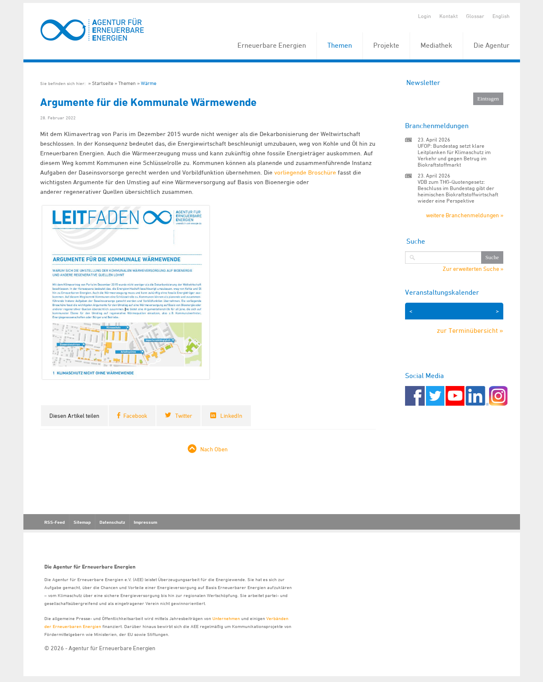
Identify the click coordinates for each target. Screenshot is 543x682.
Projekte (386, 45)
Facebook (135, 415)
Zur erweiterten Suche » (473, 269)
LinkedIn (231, 415)
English (501, 16)
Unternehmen (226, 618)
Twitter (183, 415)
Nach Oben (214, 449)
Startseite (102, 83)
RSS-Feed (54, 522)
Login (424, 16)
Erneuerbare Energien (271, 45)
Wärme (148, 83)
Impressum (145, 522)
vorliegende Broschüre (305, 172)
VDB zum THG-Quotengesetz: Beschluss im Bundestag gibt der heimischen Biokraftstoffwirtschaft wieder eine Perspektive (458, 191)
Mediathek (436, 45)
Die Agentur (492, 45)
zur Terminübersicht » (470, 330)
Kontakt (448, 16)
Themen (339, 45)
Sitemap (82, 522)
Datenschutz (112, 522)
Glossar (475, 16)
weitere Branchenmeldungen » (464, 215)
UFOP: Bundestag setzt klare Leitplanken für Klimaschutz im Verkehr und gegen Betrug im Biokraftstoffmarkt (454, 155)
